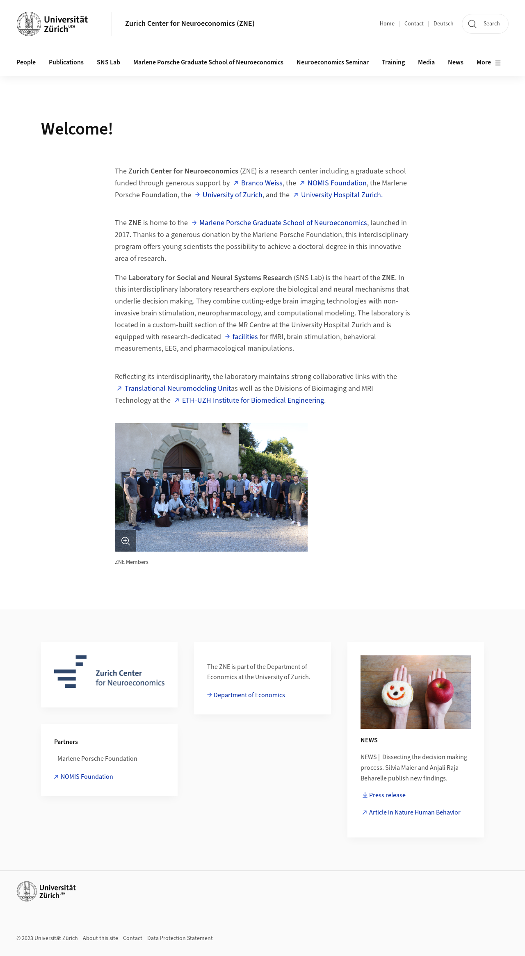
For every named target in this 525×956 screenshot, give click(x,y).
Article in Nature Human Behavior (415, 812)
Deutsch (444, 24)
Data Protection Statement (180, 938)
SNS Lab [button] (108, 62)
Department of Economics (249, 695)
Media (426, 62)
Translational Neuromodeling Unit (178, 388)
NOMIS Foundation (337, 183)
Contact (414, 24)
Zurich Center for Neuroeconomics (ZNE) (190, 23)
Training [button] (393, 62)
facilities (245, 337)
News (455, 62)
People (26, 62)
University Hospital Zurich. (342, 195)
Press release (387, 795)
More (489, 62)
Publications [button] (66, 62)
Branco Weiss (262, 183)
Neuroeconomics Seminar (333, 62)
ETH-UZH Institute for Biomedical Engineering (253, 400)
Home (387, 24)
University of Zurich (232, 195)
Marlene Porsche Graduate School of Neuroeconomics (208, 62)
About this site (100, 938)
